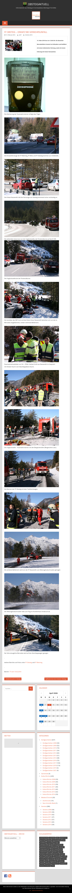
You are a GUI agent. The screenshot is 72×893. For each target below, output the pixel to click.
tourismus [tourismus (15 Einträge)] (61, 861)
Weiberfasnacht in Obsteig (13, 679)
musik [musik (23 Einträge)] (49, 854)
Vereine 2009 (47, 812)
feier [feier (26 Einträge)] (63, 840)
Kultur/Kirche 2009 (49, 782)
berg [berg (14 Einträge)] (57, 838)
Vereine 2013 (47, 822)
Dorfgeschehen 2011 (49, 750)
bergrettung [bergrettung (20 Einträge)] (63, 838)
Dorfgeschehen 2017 (49, 763)
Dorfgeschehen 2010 (49, 748)
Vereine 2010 (28, 35)
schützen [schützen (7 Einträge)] (51, 859)
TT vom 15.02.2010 (15, 672)
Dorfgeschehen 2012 (49, 753)
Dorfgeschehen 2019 (49, 768)
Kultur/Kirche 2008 (49, 779)
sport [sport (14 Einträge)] (46, 861)
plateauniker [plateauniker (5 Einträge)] (57, 856)
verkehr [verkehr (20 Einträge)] (42, 863)
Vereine (43, 806)
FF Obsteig (28, 662)
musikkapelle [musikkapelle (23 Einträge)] (55, 854)
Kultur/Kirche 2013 (49, 792)
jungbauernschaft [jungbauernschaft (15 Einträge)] (45, 849)
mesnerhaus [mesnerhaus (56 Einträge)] (43, 854)
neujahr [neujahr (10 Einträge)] (62, 854)
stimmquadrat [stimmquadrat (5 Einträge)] (53, 861)
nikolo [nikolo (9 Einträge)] (41, 856)
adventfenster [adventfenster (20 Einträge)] (44, 838)
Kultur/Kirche (45, 776)
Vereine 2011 (47, 817)
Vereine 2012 (47, 820)
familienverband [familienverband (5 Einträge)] (56, 840)
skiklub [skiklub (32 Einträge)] (42, 861)
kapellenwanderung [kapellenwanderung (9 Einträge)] (56, 849)
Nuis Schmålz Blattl (49, 803)
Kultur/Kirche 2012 (49, 789)
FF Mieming (38, 662)
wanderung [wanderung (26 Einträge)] (63, 863)
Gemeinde (44, 774)
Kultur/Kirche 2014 (49, 794)
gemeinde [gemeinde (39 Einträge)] (60, 845)
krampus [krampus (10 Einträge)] (55, 852)
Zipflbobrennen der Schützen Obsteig (55, 679)
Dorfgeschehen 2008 (49, 743)
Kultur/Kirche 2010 (49, 784)
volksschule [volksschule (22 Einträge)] (55, 863)
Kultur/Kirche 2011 (49, 787)
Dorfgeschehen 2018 (49, 765)
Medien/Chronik (46, 797)
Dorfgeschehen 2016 (49, 760)
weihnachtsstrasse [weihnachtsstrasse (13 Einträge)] (45, 866)
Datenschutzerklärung (37, 890)
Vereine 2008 (47, 810)
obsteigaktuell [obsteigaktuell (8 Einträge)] (49, 856)
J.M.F (20, 35)
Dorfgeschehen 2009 (49, 745)
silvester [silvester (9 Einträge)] (63, 859)
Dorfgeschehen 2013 (49, 755)
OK (30, 890)
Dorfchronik (47, 801)
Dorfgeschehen (46, 740)
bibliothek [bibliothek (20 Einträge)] (42, 840)
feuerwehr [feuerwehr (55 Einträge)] (43, 842)
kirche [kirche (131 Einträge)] (50, 852)
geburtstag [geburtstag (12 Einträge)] (53, 845)
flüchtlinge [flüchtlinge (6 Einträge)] (50, 842)
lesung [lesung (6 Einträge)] (61, 852)
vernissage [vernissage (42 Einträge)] (48, 863)
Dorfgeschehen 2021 (49, 770)
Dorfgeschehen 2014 (49, 758)
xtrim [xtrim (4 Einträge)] (52, 866)
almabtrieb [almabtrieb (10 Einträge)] (52, 838)
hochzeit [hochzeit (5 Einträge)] (61, 847)
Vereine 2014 (47, 824)
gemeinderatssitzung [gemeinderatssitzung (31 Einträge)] (45, 847)
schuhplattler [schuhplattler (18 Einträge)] (44, 859)
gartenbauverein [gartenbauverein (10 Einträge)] (44, 845)
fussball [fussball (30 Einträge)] (57, 842)
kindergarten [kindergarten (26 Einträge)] (43, 852)
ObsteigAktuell (38, 4)
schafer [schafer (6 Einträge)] (64, 856)
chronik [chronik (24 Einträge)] (49, 840)
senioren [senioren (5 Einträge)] (57, 859)
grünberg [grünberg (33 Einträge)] (55, 847)
